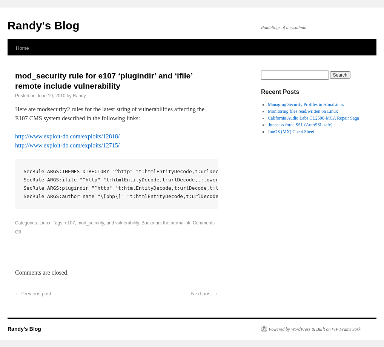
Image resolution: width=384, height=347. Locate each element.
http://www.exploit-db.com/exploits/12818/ (67, 136)
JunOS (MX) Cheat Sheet (291, 131)
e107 (70, 223)
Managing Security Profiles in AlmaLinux (306, 104)
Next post (204, 293)
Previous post (33, 293)
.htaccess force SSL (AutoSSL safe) (300, 124)
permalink (180, 223)
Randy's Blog (44, 25)
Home (22, 48)
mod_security (90, 223)
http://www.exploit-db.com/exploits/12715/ (67, 145)
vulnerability (127, 223)
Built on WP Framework (338, 329)
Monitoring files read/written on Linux (303, 111)
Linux (45, 223)
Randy (79, 95)
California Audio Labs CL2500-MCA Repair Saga (313, 118)
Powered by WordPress (289, 329)
